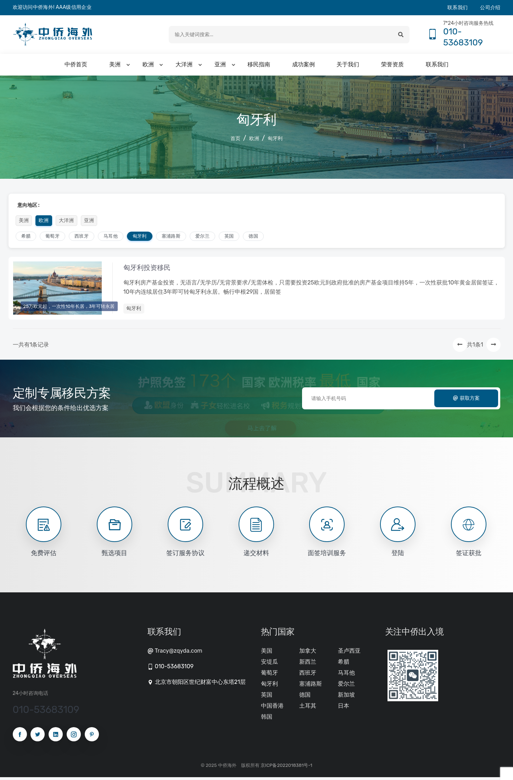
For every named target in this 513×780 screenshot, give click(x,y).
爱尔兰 (202, 237)
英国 (229, 237)
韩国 (266, 719)
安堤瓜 (269, 664)
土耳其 (307, 708)
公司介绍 (490, 8)
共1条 (474, 347)
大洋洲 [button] (184, 66)
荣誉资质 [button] (392, 66)
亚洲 (89, 222)
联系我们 (457, 8)
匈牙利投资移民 (149, 270)
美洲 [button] (115, 66)
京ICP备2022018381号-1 (286, 768)
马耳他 (111, 237)
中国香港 (272, 708)
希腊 (26, 237)
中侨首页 (76, 66)
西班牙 (81, 237)
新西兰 (307, 664)
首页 (235, 140)
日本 (343, 708)
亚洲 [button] (220, 66)
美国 (266, 653)
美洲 (24, 222)
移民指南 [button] (258, 66)
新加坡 (346, 697)
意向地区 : (28, 207)
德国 (253, 237)
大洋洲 (66, 222)
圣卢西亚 (349, 653)
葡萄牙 (52, 237)
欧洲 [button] (148, 66)
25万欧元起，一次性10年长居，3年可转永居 (69, 308)
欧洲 (254, 140)
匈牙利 (275, 140)
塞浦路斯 (171, 237)
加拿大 (307, 653)
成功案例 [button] (303, 66)
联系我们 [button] (437, 66)
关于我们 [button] (347, 66)
